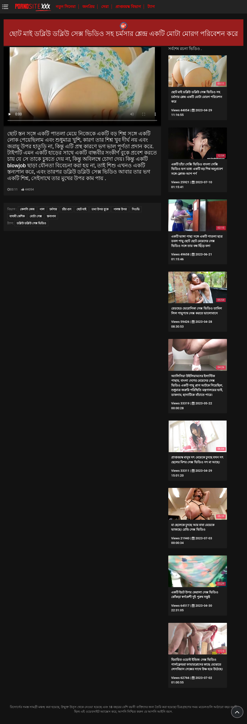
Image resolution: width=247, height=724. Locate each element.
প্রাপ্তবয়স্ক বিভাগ (128, 6)
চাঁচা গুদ (66, 209)
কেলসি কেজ (27, 209)
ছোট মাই (81, 209)
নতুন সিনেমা (66, 6)
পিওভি (136, 209)
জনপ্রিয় (88, 6)
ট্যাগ (151, 6)
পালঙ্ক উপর (120, 209)
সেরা (105, 6)
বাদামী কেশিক (17, 216)
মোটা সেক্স (36, 216)
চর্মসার (53, 209)
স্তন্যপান (51, 216)
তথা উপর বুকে (100, 209)
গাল (42, 209)
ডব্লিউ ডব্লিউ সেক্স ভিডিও (31, 223)
